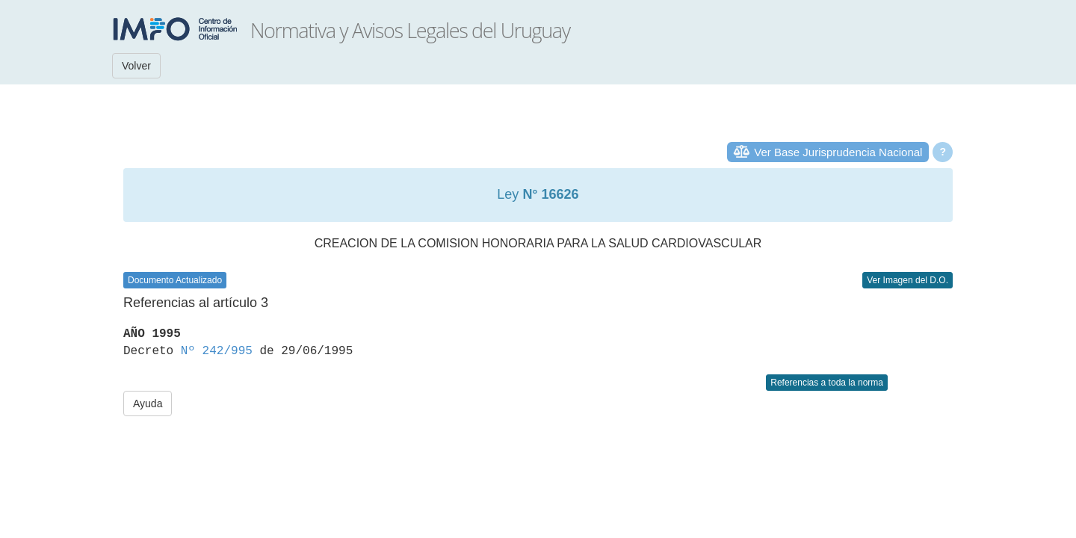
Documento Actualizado (175, 280)
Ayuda (147, 403)
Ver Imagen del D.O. (907, 280)
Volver (136, 66)
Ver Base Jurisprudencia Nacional (838, 152)
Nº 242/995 (217, 351)
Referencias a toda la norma (826, 382)
